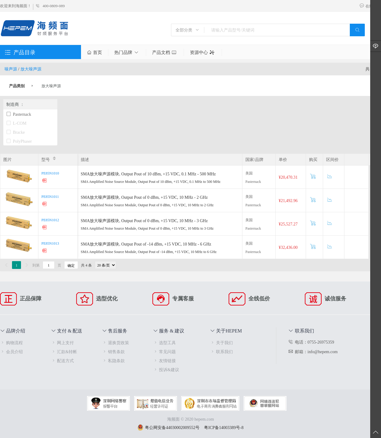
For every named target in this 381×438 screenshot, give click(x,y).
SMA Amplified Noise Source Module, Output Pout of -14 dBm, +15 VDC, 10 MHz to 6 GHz (149, 251)
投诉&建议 (166, 369)
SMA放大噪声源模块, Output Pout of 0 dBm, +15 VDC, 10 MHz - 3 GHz (144, 220)
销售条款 (113, 351)
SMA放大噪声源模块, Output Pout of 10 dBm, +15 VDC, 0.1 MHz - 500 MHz (148, 174)
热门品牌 (127, 52)
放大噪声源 (30, 69)
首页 (94, 52)
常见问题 (164, 351)
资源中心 (203, 52)
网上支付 (62, 342)
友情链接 (164, 360)
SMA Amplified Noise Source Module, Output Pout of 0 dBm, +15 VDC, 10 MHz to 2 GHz (147, 204)
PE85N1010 (50, 173)
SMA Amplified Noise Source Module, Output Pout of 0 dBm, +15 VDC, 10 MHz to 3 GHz (147, 228)
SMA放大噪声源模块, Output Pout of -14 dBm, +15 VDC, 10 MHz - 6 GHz (146, 244)
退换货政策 (115, 342)
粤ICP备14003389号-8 (223, 427)
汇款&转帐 (64, 351)
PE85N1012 (50, 219)
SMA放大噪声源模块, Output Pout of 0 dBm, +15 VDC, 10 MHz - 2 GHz (144, 197)
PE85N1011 (50, 196)
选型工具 (164, 342)
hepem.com (204, 419)
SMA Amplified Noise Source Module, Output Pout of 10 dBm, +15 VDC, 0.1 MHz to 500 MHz (150, 181)
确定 (71, 265)
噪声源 (10, 69)
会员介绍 (11, 351)
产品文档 (165, 52)
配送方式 (62, 360)
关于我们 (221, 342)
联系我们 (221, 351)
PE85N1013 (50, 243)
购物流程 (11, 342)
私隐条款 (113, 360)
